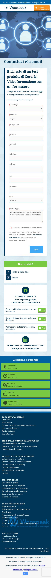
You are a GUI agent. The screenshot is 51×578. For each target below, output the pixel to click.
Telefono (13, 154)
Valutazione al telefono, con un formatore (20, 328)
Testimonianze (8, 431)
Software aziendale (10, 518)
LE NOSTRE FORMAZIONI (13, 503)
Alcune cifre (7, 422)
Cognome (14, 124)
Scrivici (11, 277)
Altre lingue (6, 512)
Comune (12, 186)
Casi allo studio (8, 434)
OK (25, 574)
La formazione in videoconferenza (16, 461)
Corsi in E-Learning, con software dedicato (20, 319)
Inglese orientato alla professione (16, 509)
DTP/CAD (6, 520)
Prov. (11, 196)
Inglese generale (9, 506)
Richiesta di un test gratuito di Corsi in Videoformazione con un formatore (26, 216)
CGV (42, 551)
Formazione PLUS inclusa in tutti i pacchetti (20, 523)
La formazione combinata (13, 470)
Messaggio (14, 208)
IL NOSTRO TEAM (10, 533)
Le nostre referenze (10, 428)
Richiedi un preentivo (14, 548)
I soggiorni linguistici (10, 467)
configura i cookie (31, 570)
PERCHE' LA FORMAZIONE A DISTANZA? (20, 440)
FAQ (46, 548)
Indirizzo (12, 164)
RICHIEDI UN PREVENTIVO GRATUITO (25, 345)
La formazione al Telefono (13, 459)
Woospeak (14, 7)
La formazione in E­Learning (13, 464)
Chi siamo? (6, 420)
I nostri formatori (9, 541)
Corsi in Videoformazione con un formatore (20, 310)
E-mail (12, 144)
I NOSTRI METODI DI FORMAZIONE (18, 456)
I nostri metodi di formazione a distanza (18, 425)
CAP (11, 176)
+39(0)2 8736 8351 (17, 272)
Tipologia (13, 104)
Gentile (12, 114)
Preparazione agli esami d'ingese (15, 515)
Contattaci (28, 548)
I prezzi (5, 473)
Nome (12, 134)
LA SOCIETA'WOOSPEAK (13, 417)
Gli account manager (10, 539)
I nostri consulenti (9, 536)
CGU (47, 551)
